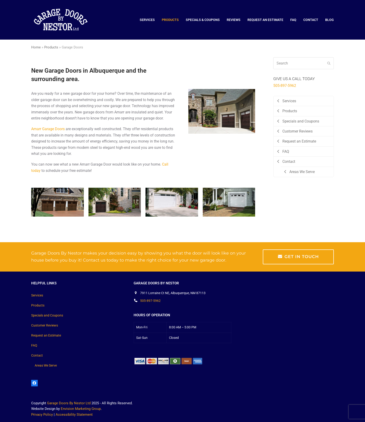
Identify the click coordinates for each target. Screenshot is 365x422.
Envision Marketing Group (81, 409)
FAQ (34, 345)
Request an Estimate (46, 335)
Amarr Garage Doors (48, 129)
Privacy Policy (42, 414)
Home (36, 47)
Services (37, 295)
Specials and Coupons (47, 315)
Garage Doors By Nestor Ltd (69, 403)
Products (51, 47)
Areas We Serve (46, 365)
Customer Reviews (44, 325)
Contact (37, 355)
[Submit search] (329, 63)
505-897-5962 (284, 85)
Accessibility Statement (74, 414)
